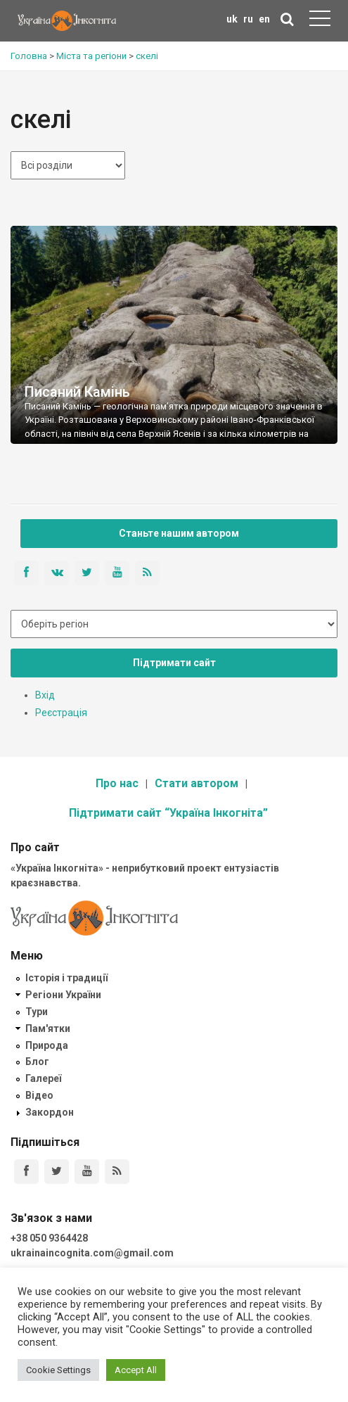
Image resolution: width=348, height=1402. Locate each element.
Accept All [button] (136, 1370)
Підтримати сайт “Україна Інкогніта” (168, 813)
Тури (36, 1011)
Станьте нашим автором (179, 533)
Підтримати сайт (174, 662)
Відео (39, 1095)
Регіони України (63, 994)
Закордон (49, 1112)
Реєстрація (61, 712)
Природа (46, 1045)
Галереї (43, 1078)
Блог (37, 1061)
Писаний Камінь (77, 391)
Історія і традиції (66, 977)
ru (248, 19)
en (264, 19)
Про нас (117, 783)
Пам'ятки (47, 1028)
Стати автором (196, 783)
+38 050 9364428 (49, 1238)
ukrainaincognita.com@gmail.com (92, 1252)
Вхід (45, 695)
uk (232, 19)
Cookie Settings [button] (58, 1370)
